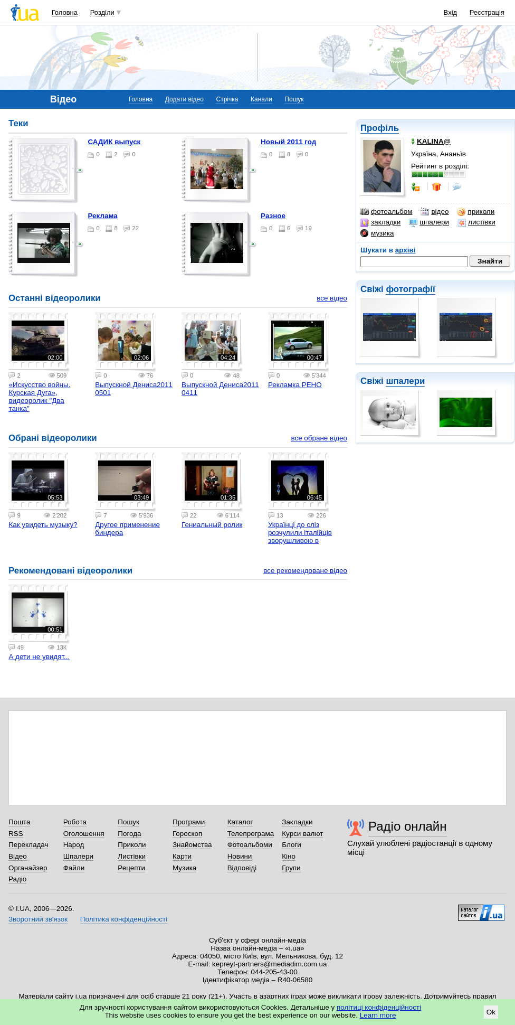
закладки (380, 222)
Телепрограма (250, 834)
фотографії (410, 289)
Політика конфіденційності (123, 919)
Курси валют (302, 834)
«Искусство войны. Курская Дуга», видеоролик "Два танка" (39, 396)
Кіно (288, 856)
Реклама (102, 216)
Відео (17, 856)
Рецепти (131, 868)
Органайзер (27, 868)
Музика (184, 868)
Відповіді (242, 868)
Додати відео (184, 99)
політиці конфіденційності (379, 1007)
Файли (74, 868)
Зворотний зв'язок (38, 919)
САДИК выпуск (114, 142)
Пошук (293, 99)
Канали (261, 99)
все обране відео (319, 438)
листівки (476, 222)
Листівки (132, 856)
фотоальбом (386, 212)
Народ (73, 845)
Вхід (450, 12)
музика (377, 233)
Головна (65, 12)
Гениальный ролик (212, 525)
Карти (182, 856)
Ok (491, 1012)
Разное (273, 216)
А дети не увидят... (39, 657)
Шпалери (78, 856)
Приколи (132, 845)
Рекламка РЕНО (295, 385)
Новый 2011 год (288, 142)
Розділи (102, 12)
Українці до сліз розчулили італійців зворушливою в (300, 532)
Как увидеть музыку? (42, 525)
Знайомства (192, 845)
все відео (332, 298)
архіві (405, 250)
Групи (291, 868)
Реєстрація (487, 12)
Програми (189, 822)
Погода (129, 834)
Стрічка (227, 99)
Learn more (378, 1015)
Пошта (19, 822)
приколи (475, 212)
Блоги (291, 845)
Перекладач (28, 845)
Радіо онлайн (407, 826)
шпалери (429, 222)
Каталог (240, 822)
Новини (239, 856)
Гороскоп (187, 834)
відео (435, 212)
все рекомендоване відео (305, 571)
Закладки (297, 822)
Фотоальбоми (249, 845)
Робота (75, 822)
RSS (15, 834)
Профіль (379, 128)
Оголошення (83, 834)
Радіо (17, 879)
